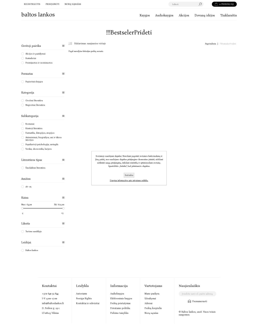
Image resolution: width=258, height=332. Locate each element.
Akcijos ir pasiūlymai (35, 53)
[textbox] (186, 4)
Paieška (207, 4)
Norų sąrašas (151, 313)
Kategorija (27, 92)
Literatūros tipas (31, 160)
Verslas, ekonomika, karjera (38, 149)
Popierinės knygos (34, 81)
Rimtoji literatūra (33, 128)
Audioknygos (117, 293)
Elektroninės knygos (121, 298)
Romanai (29, 124)
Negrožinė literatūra (35, 105)
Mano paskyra (152, 293)
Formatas (27, 73)
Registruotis (32, 4)
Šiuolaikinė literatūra (35, 168)
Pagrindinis (210, 43)
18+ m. (28, 186)
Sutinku (129, 175)
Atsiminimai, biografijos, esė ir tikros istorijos (43, 138)
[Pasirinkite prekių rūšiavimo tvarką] (91, 43)
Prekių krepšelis (153, 308)
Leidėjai (26, 242)
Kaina (24, 197)
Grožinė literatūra (34, 100)
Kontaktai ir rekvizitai (87, 303)
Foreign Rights (84, 298)
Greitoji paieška (31, 46)
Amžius (26, 179)
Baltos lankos (31, 250)
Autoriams (81, 293)
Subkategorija (29, 116)
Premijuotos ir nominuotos (38, 62)
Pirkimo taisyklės (119, 313)
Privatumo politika (120, 308)
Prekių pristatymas (120, 303)
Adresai (148, 303)
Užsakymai (150, 298)
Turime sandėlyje (33, 231)
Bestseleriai (30, 58)
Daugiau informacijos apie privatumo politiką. (129, 180)
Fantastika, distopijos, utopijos (39, 133)
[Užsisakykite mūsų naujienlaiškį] (197, 293)
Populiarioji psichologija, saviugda (41, 144)
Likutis (25, 223)
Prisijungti (52, 4)
